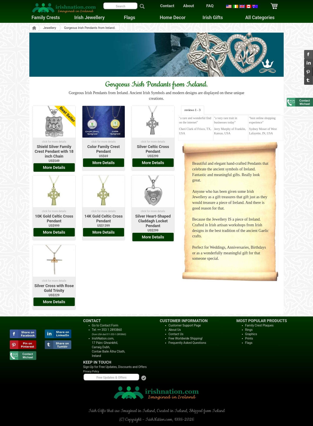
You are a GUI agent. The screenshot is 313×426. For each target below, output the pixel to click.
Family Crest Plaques (259, 325)
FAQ (210, 5)
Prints (249, 338)
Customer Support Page (184, 325)
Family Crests (46, 17)
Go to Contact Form (105, 325)
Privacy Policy (91, 371)
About (188, 5)
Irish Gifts (213, 17)
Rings (249, 329)
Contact (167, 5)
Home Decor (172, 17)
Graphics (251, 334)
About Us (174, 329)
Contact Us (175, 334)
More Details (54, 167)
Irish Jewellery (89, 17)
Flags (126, 17)
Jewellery (49, 28)
